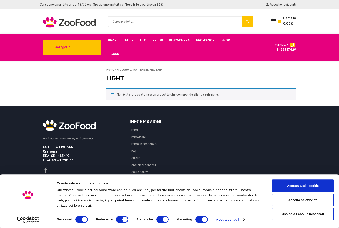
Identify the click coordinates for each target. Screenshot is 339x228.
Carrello (119, 54)
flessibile (131, 4)
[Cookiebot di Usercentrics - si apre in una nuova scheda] (28, 219)
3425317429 (286, 50)
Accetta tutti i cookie (303, 185)
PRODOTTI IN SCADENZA (171, 40)
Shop (226, 40)
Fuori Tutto (135, 40)
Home (110, 69)
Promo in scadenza (143, 144)
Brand (113, 40)
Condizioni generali (143, 165)
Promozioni (205, 40)
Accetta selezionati (302, 200)
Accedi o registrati (281, 4)
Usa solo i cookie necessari (303, 214)
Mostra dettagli (227, 219)
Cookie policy (139, 172)
